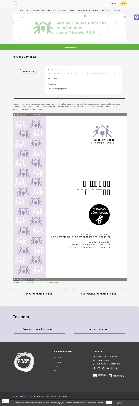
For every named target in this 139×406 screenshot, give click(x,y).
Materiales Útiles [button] (66, 11)
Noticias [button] (116, 11)
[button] (136, 17)
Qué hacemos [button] (57, 362)
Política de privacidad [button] (119, 402)
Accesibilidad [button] (63, 396)
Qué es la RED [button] (32, 11)
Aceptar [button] (109, 403)
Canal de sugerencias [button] (102, 382)
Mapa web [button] (54, 396)
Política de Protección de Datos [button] (39, 396)
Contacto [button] (115, 3)
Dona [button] (123, 3)
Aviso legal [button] (23, 396)
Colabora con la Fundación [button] (38, 329)
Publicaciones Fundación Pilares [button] (98, 293)
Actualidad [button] (56, 366)
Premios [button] (105, 11)
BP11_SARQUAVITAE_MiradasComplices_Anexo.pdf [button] (39, 282)
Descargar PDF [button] (28, 71)
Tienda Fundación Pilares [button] (38, 293)
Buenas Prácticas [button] (49, 11)
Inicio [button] (21, 11)
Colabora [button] (55, 371)
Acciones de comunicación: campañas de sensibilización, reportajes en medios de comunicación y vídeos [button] (81, 73)
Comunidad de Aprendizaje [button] (88, 11)
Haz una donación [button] (98, 329)
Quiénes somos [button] (58, 357)
